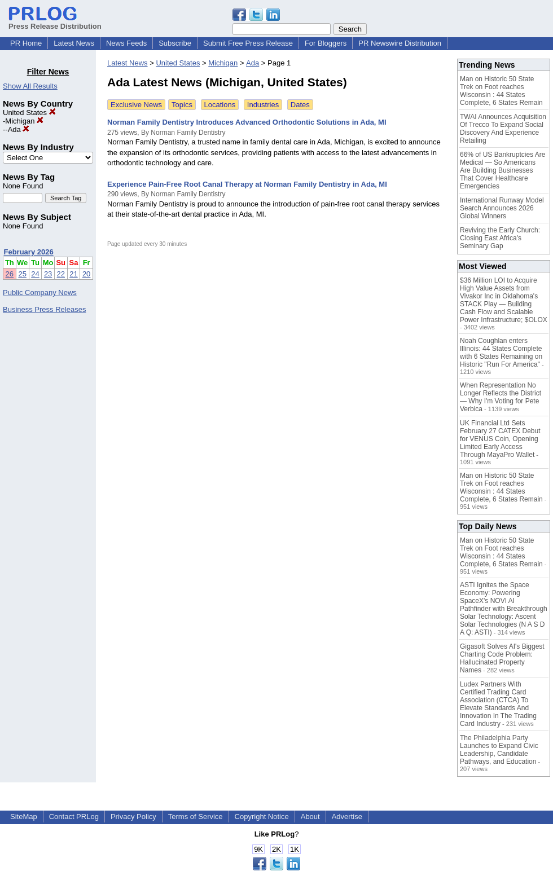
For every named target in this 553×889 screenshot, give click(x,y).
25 (22, 274)
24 (35, 274)
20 (86, 274)
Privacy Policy (133, 816)
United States (29, 112)
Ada (19, 129)
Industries (263, 104)
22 (61, 274)
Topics (182, 104)
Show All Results (30, 86)
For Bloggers (325, 43)
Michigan (24, 121)
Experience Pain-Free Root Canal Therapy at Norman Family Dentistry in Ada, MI (247, 184)
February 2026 (29, 252)
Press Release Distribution (55, 22)
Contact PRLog (74, 816)
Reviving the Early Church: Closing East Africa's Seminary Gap (500, 238)
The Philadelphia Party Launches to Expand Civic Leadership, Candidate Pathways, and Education (499, 749)
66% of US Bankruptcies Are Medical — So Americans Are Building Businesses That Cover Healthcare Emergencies (502, 170)
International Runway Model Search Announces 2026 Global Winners (502, 208)
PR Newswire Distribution (399, 43)
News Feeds (126, 43)
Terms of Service (195, 816)
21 (73, 274)
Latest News (74, 43)
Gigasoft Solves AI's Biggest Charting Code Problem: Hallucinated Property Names (502, 658)
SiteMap (23, 816)
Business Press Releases (44, 309)
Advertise (347, 816)
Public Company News (40, 292)
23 (48, 274)
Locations (220, 104)
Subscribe (175, 43)
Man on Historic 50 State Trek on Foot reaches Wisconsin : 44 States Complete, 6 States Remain (501, 91)
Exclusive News (136, 104)
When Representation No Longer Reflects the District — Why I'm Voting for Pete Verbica (500, 397)
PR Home (26, 43)
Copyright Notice (262, 816)
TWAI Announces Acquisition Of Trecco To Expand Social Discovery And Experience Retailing (503, 128)
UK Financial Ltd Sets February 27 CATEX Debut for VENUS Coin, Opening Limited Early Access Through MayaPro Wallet (500, 439)
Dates (300, 104)
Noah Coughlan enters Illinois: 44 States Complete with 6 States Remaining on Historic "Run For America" (501, 352)
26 (10, 274)
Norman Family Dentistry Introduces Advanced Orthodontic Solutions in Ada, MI (247, 122)
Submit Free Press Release (248, 43)
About (310, 816)
